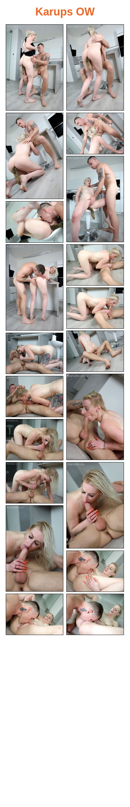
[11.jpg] (34, 353)
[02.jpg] (95, 67)
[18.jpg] (95, 571)
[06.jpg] (34, 222)
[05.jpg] (95, 199)
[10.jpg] (95, 351)
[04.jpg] (95, 133)
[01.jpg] (34, 67)
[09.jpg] (95, 308)
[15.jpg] (34, 483)
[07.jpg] (34, 287)
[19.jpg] (34, 614)
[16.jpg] (95, 505)
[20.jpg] (95, 614)
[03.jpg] (34, 156)
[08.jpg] (95, 265)
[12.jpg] (95, 417)
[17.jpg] (34, 548)
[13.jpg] (34, 396)
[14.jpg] (34, 440)
